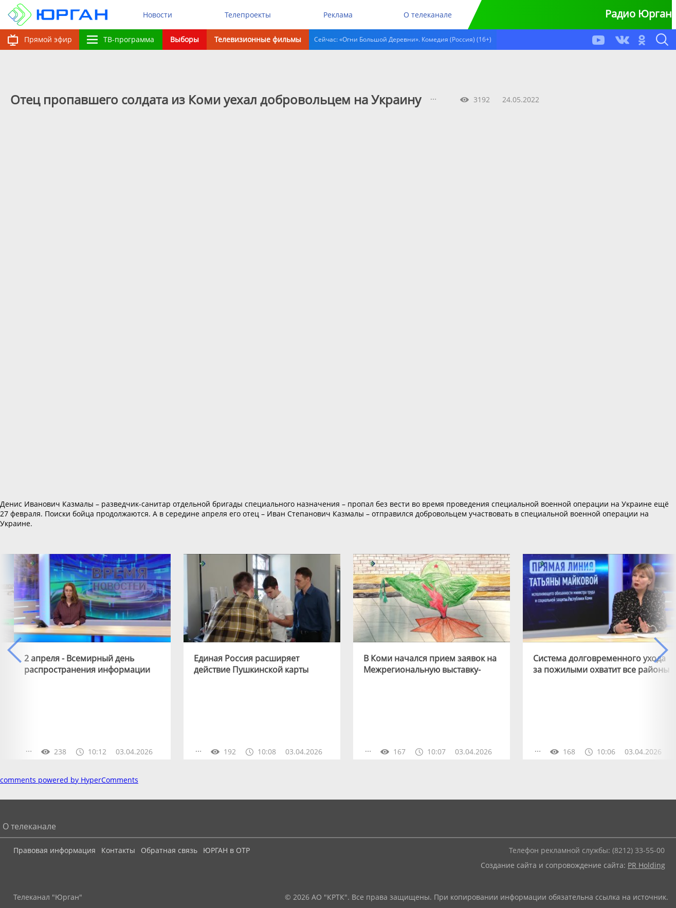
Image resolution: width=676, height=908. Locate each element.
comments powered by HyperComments (69, 780)
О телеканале (428, 15)
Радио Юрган (638, 14)
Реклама (338, 15)
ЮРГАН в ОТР (226, 850)
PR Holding (646, 865)
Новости (157, 15)
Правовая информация (54, 850)
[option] (92, 656)
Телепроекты (248, 15)
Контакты (118, 850)
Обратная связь (169, 850)
